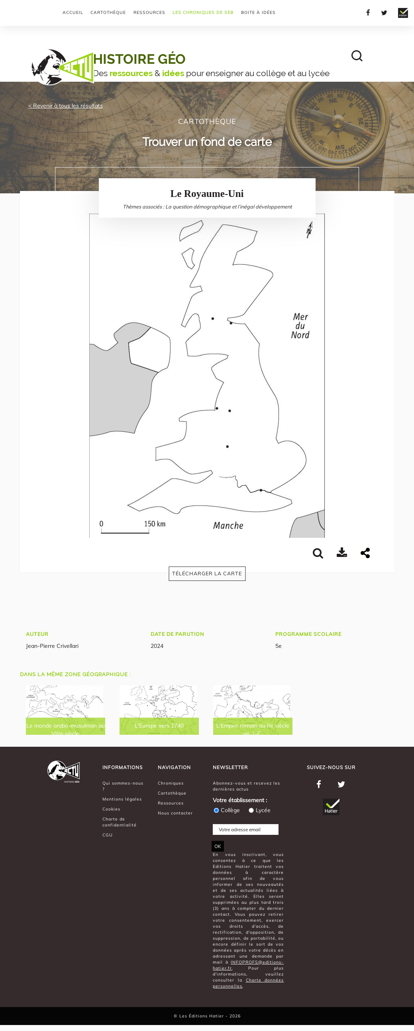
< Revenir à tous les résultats (65, 105)
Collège (226, 810)
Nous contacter (175, 813)
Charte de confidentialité (119, 822)
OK (217, 846)
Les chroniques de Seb (203, 12)
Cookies (111, 809)
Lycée (259, 810)
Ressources (149, 12)
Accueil (73, 12)
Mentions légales (122, 799)
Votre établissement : (240, 800)
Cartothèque (108, 12)
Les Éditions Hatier (202, 1016)
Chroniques (171, 783)
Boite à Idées (258, 12)
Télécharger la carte (207, 573)
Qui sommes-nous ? (122, 786)
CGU (107, 835)
